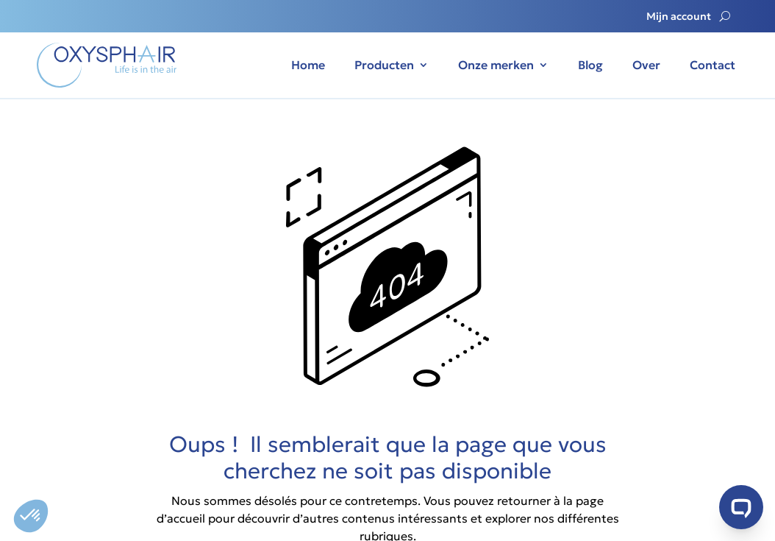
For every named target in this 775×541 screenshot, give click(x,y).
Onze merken (496, 64)
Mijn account (678, 17)
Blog (590, 64)
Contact (712, 64)
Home (308, 64)
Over (646, 64)
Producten (384, 64)
